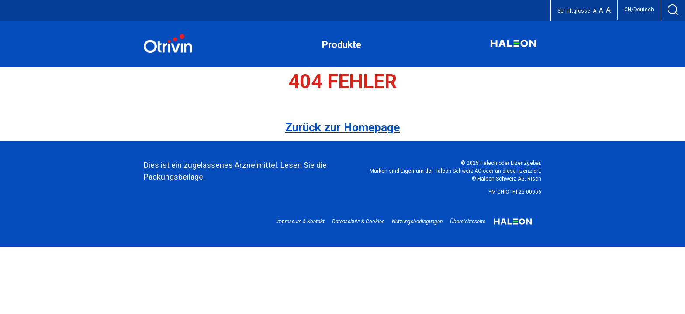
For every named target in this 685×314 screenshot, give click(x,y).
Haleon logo (513, 224)
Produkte (341, 44)
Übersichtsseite (467, 221)
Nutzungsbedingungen (417, 221)
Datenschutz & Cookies (358, 221)
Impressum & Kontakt (300, 221)
